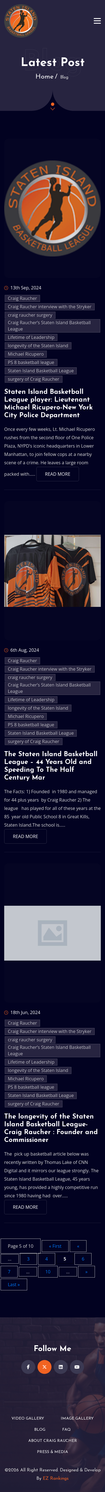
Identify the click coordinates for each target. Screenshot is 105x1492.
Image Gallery (77, 1419)
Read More (57, 474)
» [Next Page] (86, 1272)
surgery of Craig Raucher (33, 379)
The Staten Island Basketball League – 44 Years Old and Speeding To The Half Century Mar (50, 766)
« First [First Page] (55, 1246)
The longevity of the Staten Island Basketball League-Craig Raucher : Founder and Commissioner (51, 1128)
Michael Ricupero (26, 354)
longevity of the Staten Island (38, 346)
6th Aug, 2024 (21, 650)
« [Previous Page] (78, 1246)
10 (47, 1272)
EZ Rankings (56, 1478)
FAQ (66, 1430)
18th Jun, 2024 (22, 1012)
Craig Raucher (22, 298)
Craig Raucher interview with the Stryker (50, 307)
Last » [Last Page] (14, 1284)
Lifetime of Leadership (31, 337)
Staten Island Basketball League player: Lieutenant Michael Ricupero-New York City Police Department (48, 404)
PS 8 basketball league (31, 362)
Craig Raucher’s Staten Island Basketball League (49, 325)
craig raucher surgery (30, 315)
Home (44, 77)
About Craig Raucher (52, 1441)
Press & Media (52, 1452)
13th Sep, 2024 (22, 288)
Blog (39, 1430)
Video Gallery (27, 1419)
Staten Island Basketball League (41, 371)
